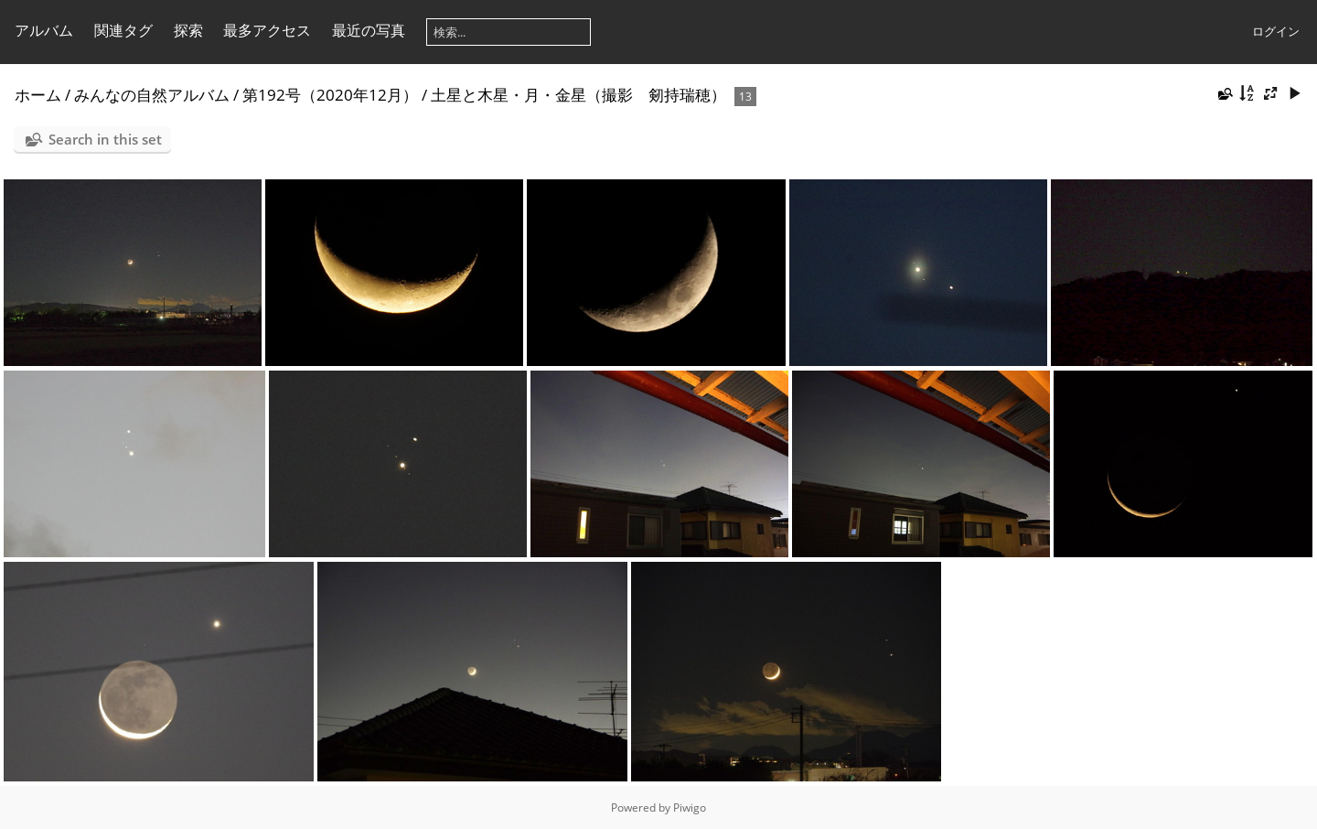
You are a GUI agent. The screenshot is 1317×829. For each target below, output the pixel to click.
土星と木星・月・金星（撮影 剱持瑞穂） (578, 94)
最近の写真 (368, 30)
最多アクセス (267, 30)
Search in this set (105, 139)
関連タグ (123, 30)
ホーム (38, 94)
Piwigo (689, 807)
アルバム (44, 30)
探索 (188, 30)
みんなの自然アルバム (152, 94)
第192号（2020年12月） (330, 94)
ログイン (1276, 31)
